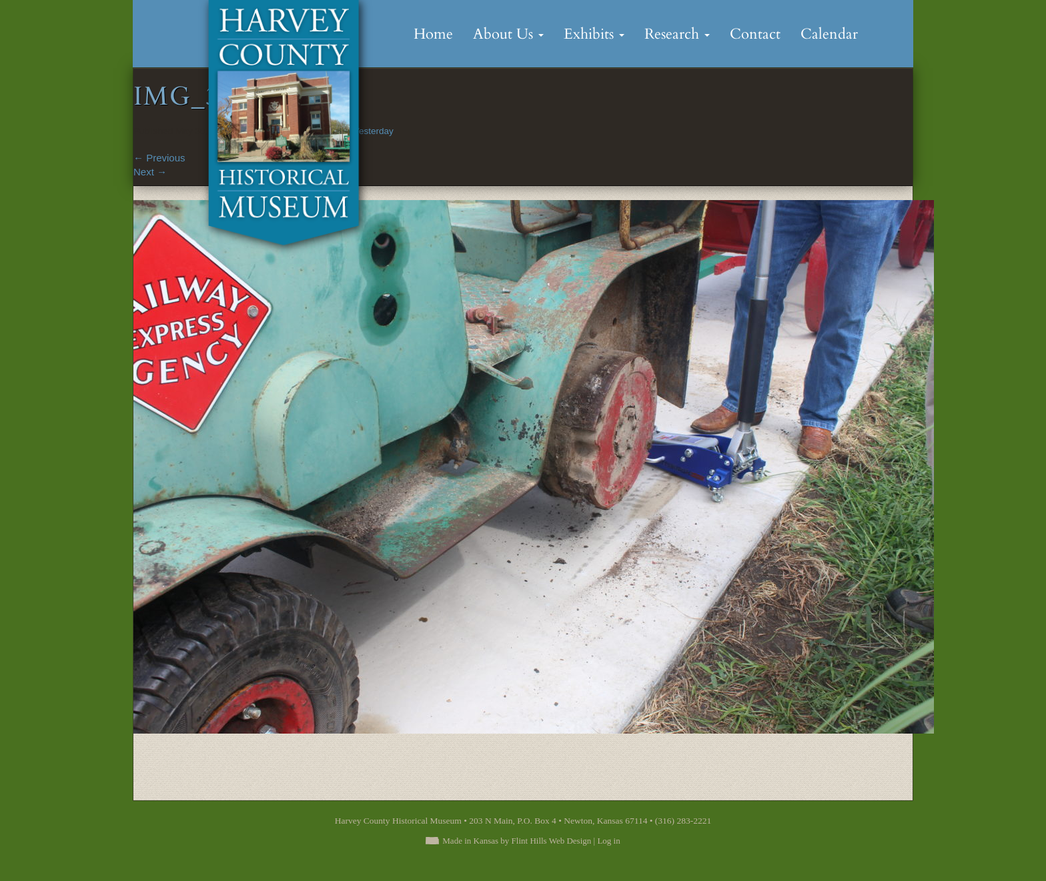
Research (677, 34)
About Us (508, 34)
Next (150, 171)
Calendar (829, 34)
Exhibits (594, 34)
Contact (755, 34)
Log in (608, 841)
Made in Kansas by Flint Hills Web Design (516, 841)
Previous (159, 157)
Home (433, 34)
